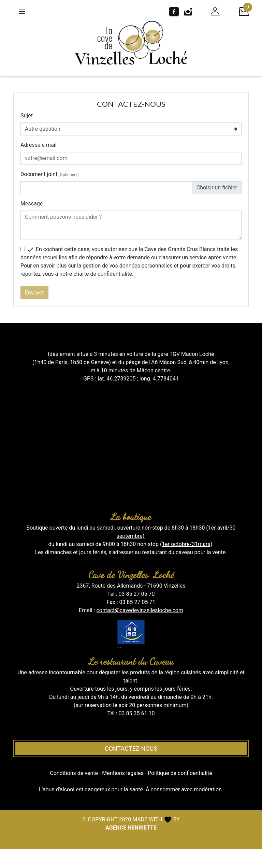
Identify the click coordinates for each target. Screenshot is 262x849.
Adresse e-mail (38, 145)
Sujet (26, 115)
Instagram (188, 11)
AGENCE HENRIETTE (131, 827)
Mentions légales (122, 773)
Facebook (174, 11)
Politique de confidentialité (180, 773)
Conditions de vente (74, 773)
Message (31, 203)
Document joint (49, 174)
